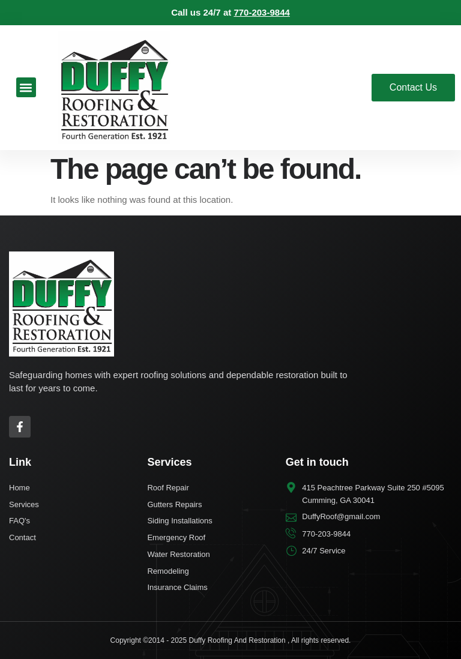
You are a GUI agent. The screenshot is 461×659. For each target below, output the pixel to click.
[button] (26, 87)
